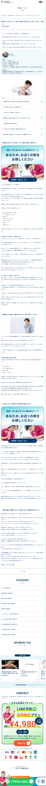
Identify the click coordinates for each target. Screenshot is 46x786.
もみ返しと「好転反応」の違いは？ (10, 112)
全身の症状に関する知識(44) (8, 603)
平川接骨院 (5, 552)
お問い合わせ (16, 560)
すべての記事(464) (6, 588)
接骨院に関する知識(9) (7, 593)
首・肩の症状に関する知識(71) (8, 634)
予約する (21, 743)
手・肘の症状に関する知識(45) (8, 629)
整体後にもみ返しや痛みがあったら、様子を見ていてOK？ (15, 118)
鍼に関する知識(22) (6, 608)
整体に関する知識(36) (6, 598)
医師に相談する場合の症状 (9, 123)
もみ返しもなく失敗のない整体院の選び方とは (13, 129)
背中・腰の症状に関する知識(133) (9, 624)
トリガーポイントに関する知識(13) (10, 614)
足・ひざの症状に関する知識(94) (9, 619)
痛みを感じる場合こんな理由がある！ (11, 107)
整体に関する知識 (5, 26)
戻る (24, 571)
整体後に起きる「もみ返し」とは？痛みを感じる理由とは (15, 102)
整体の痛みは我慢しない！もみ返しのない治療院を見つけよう (16, 134)
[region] (23, 672)
